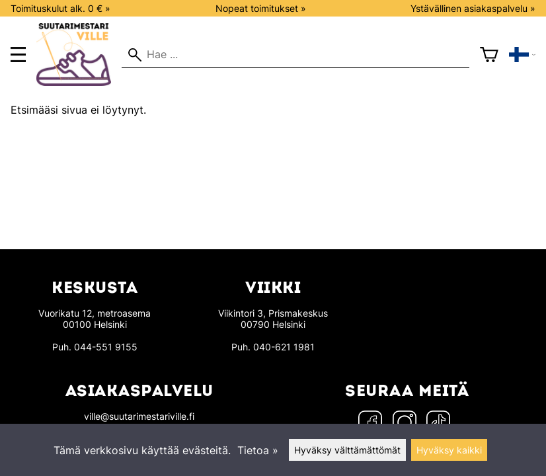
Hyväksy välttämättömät (347, 450)
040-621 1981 (284, 346)
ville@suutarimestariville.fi (139, 416)
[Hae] (295, 55)
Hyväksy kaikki (449, 450)
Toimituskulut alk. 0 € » (60, 8)
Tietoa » (257, 450)
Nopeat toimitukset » (260, 8)
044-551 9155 (105, 346)
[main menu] (18, 54)
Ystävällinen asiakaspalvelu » (472, 8)
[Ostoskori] (489, 55)
